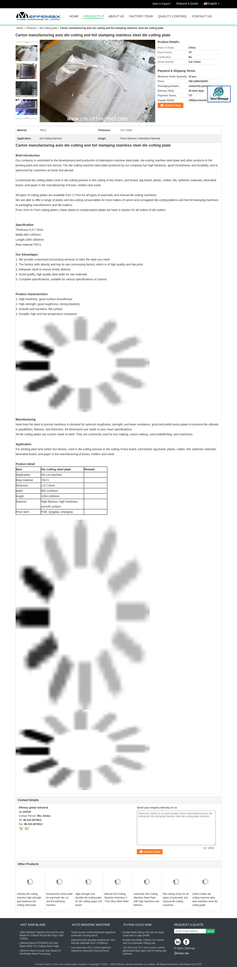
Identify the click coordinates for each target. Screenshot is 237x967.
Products (92, 16)
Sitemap (189, 948)
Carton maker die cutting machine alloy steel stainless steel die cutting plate (204, 899)
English (215, 2)
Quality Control (172, 16)
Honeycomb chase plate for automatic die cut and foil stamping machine (59, 899)
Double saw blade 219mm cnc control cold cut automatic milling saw (143, 942)
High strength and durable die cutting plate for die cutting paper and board (88, 899)
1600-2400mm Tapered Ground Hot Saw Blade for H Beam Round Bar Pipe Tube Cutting (42, 935)
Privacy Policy (43, 964)
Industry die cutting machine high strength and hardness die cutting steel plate (29, 899)
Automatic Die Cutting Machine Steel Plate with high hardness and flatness (146, 899)
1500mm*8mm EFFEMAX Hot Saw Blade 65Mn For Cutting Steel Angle (39, 945)
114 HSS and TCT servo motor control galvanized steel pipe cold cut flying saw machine (145, 950)
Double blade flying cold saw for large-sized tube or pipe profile (143, 934)
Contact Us (202, 16)
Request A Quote (187, 3)
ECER (198, 964)
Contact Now (172, 105)
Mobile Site (181, 953)
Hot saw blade (33, 924)
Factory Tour (141, 16)
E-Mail (178, 948)
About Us (116, 16)
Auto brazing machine (91, 924)
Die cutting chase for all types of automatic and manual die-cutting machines (176, 899)
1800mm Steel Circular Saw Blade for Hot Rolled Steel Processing (40, 952)
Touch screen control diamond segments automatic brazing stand (93, 934)
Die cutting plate (48, 28)
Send (210, 931)
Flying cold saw (137, 924)
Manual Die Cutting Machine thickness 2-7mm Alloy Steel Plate (116, 897)
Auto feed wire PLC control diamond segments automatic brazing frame (91, 949)
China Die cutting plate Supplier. (70, 964)
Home (74, 16)
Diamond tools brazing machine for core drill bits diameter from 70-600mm (93, 942)
